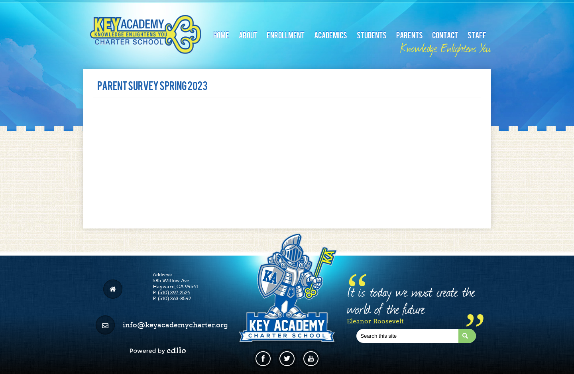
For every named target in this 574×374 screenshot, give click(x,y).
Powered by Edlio (158, 350)
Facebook (263, 361)
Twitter (286, 361)
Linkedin (310, 361)
